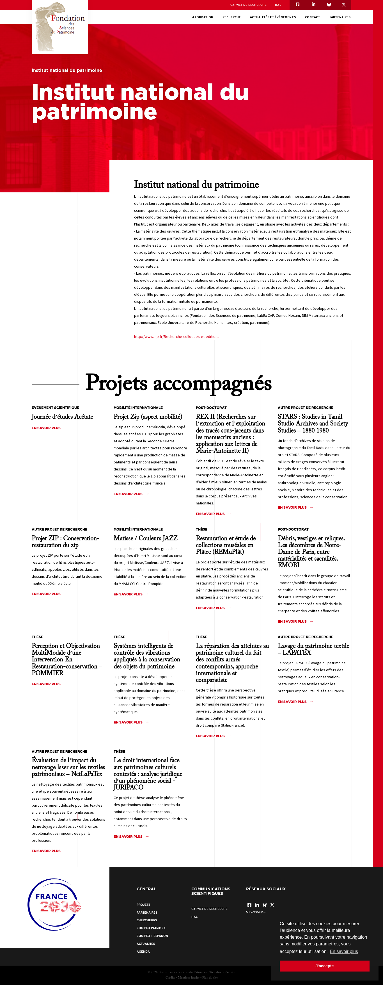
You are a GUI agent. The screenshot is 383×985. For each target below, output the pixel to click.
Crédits (170, 977)
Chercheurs (147, 920)
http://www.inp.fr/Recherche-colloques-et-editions (176, 336)
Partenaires (340, 17)
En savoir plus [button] (344, 951)
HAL (278, 4)
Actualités (146, 943)
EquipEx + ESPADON (152, 936)
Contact (313, 17)
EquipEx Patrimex (151, 928)
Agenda (143, 951)
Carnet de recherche (248, 4)
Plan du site (210, 977)
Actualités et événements (274, 17)
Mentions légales (188, 977)
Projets (143, 904)
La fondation (202, 17)
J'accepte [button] (324, 966)
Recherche (232, 17)
